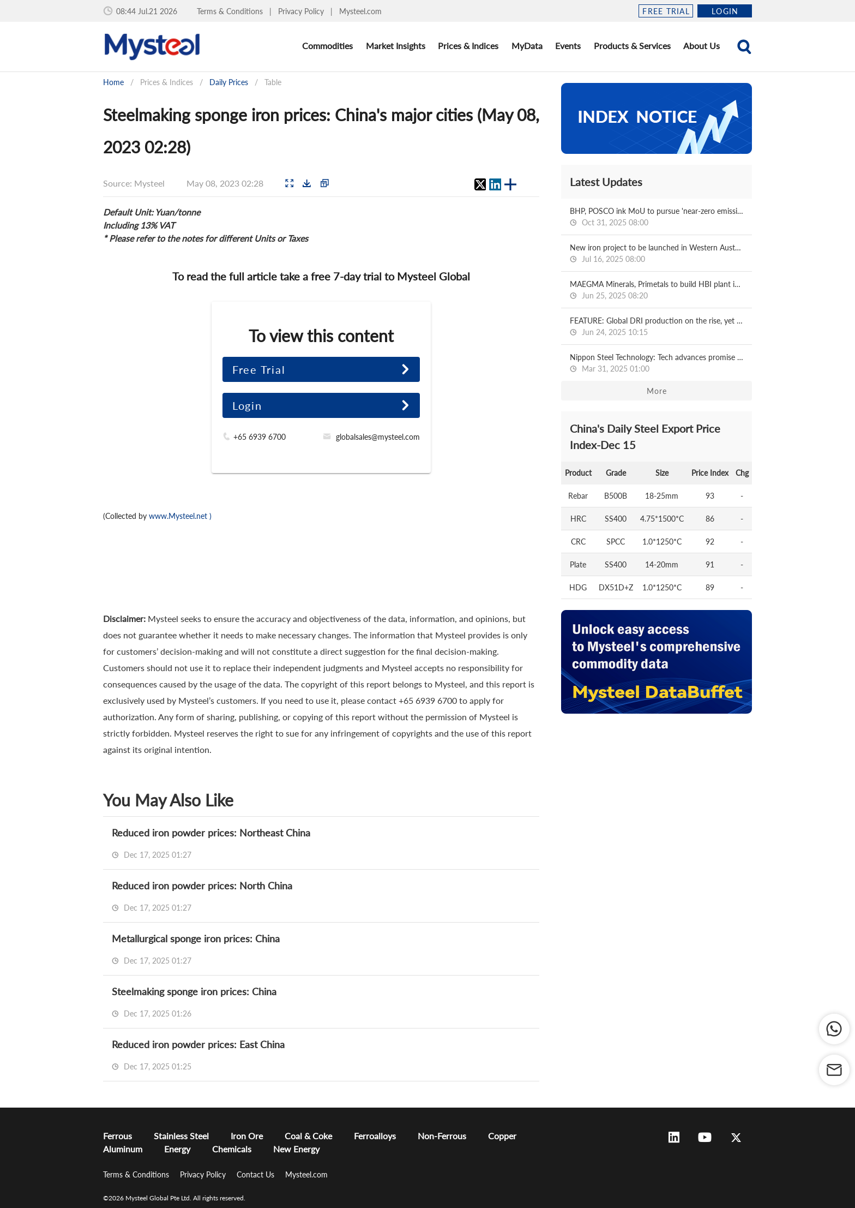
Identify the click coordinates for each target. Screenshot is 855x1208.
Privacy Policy (302, 11)
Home (113, 82)
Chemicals (231, 1149)
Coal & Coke (308, 1136)
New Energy (296, 1149)
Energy (177, 1149)
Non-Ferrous (442, 1136)
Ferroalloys (375, 1136)
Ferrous (117, 1136)
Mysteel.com (360, 11)
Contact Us (256, 1174)
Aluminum (122, 1149)
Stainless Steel (181, 1136)
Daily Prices (228, 82)
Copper (502, 1136)
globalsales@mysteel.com (378, 436)
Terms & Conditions (231, 11)
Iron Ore (247, 1136)
